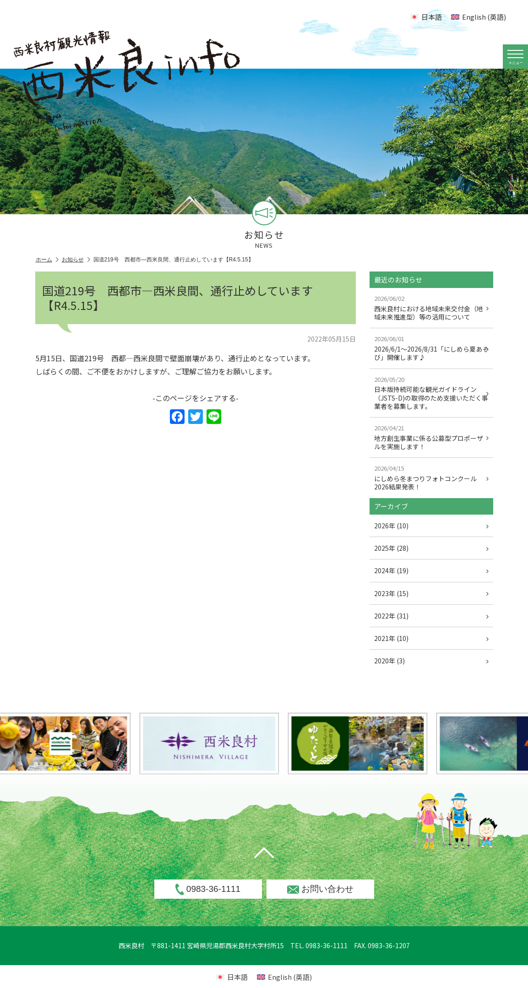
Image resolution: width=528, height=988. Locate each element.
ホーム (47, 260)
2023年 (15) (431, 593)
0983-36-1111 (207, 889)
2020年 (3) (431, 660)
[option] (236, 743)
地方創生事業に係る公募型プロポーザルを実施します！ (431, 437)
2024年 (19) (431, 570)
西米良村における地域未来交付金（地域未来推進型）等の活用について (431, 307)
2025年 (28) (431, 548)
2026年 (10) (431, 525)
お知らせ (76, 260)
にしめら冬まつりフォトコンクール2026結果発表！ (431, 477)
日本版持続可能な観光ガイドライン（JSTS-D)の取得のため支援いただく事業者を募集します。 (431, 393)
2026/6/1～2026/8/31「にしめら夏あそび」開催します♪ (431, 348)
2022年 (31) (431, 615)
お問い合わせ (320, 889)
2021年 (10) (431, 638)
